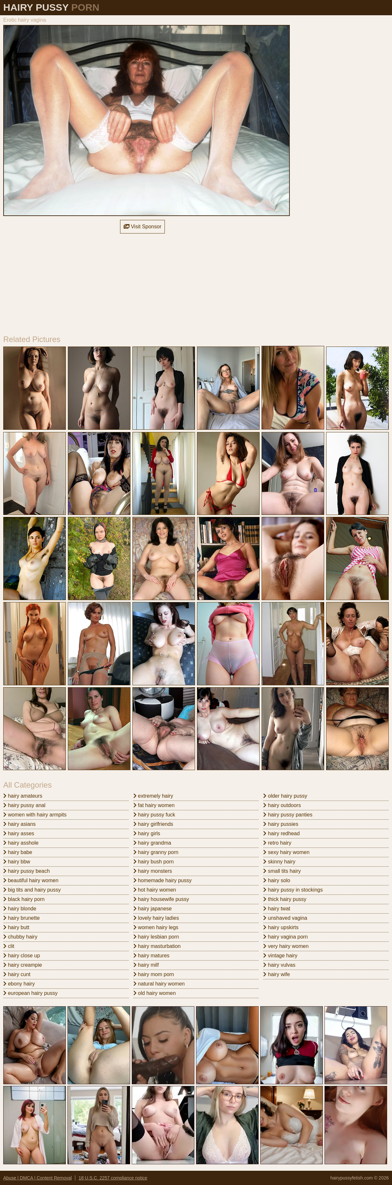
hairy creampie (22, 965)
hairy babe (17, 852)
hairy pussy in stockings (293, 890)
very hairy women (286, 946)
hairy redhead (281, 833)
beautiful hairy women (30, 880)
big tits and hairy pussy (32, 890)
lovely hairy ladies (156, 918)
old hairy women (154, 993)
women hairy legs (155, 927)
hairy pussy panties (287, 814)
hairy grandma (152, 843)
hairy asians (19, 824)
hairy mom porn (153, 974)
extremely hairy (153, 796)
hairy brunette (21, 918)
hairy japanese (152, 908)
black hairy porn (23, 899)
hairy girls (146, 833)
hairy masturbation (157, 946)
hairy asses (18, 833)
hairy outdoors (282, 805)
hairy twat (276, 908)
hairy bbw (16, 861)
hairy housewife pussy (161, 899)
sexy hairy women (286, 852)
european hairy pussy (30, 993)
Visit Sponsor (142, 226)
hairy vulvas (279, 965)
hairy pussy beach (26, 871)
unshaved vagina (285, 918)
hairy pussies (280, 824)
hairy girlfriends (153, 824)
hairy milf (146, 965)
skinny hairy (279, 861)
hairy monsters (152, 871)
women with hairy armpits (35, 814)
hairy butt (16, 927)
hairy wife (276, 974)
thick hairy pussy (284, 899)
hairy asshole (21, 843)
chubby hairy (20, 937)
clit (8, 946)
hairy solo (276, 880)
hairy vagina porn (285, 937)
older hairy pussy (285, 796)
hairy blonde (19, 908)
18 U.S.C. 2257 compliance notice (113, 1177)
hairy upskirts (281, 927)
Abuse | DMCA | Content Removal (37, 1177)
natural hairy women (159, 983)
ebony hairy (19, 983)
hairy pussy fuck (154, 814)
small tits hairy (282, 871)
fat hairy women (154, 805)
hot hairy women (154, 890)
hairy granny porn (155, 852)
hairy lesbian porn (156, 937)
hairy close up (21, 955)
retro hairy (277, 843)
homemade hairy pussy (162, 880)
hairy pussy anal (24, 805)
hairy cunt (17, 974)
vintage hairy (280, 955)
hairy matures (151, 955)
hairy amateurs (22, 796)
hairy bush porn (153, 861)
